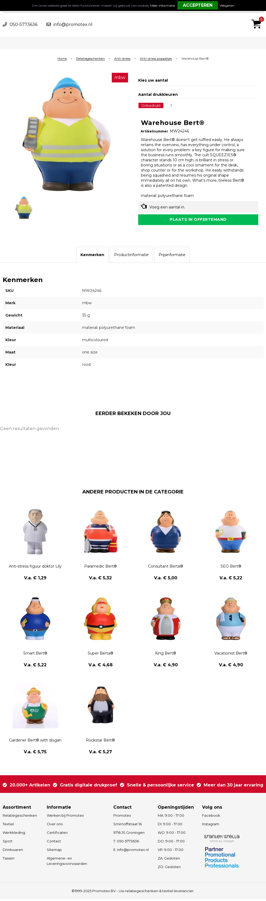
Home (62, 58)
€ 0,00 (257, 16)
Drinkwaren (13, 851)
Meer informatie (162, 5)
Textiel (8, 826)
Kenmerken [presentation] (92, 256)
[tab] (92, 257)
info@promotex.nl (72, 24)
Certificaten (57, 834)
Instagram (210, 826)
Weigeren (227, 5)
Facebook (211, 817)
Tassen (8, 860)
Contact (54, 843)
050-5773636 (23, 24)
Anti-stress (122, 58)
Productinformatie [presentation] (131, 256)
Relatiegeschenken (90, 58)
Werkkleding (14, 834)
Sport (8, 843)
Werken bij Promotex (65, 817)
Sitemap (54, 851)
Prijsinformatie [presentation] (172, 256)
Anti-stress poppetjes (156, 58)
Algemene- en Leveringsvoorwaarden (67, 863)
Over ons (55, 826)
